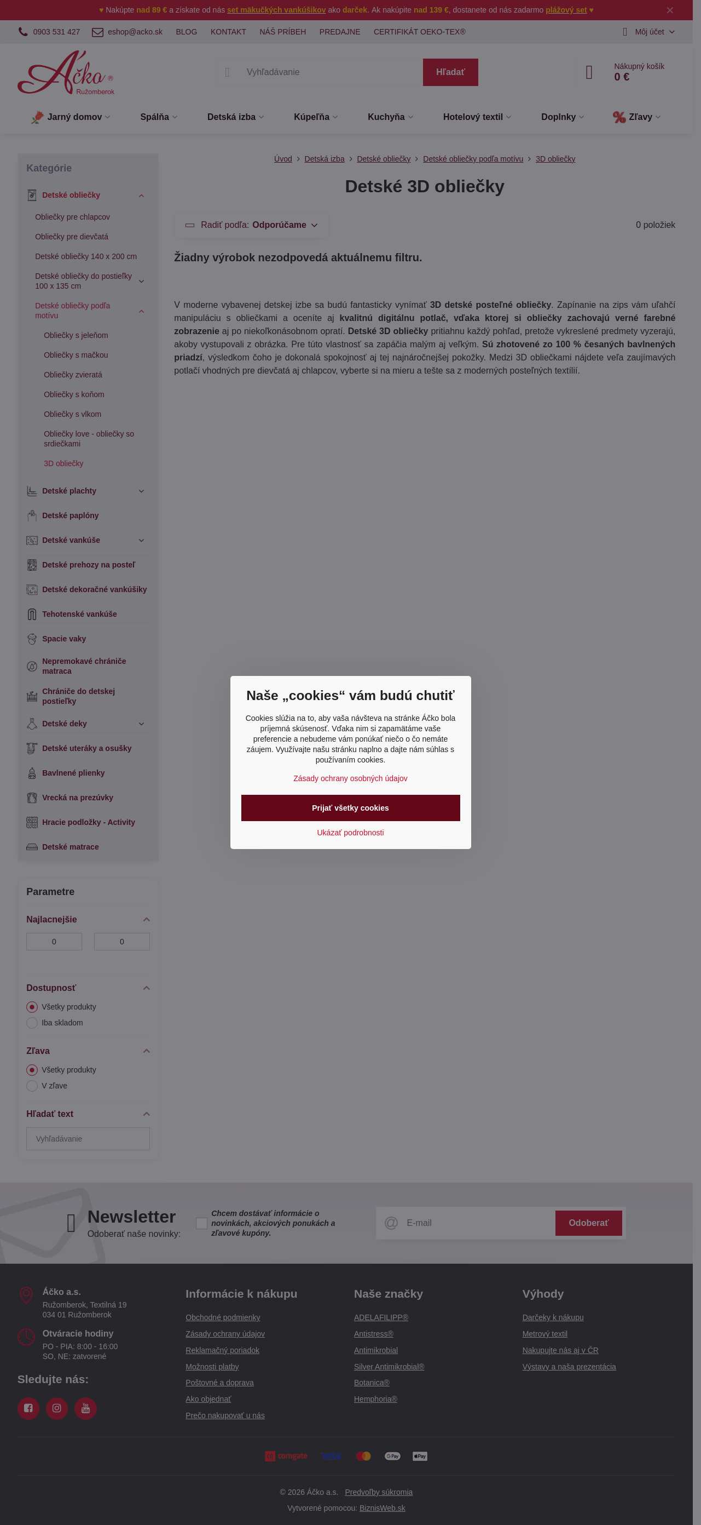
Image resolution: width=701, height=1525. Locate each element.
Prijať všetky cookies (350, 808)
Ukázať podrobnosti (350, 832)
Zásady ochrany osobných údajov (350, 778)
